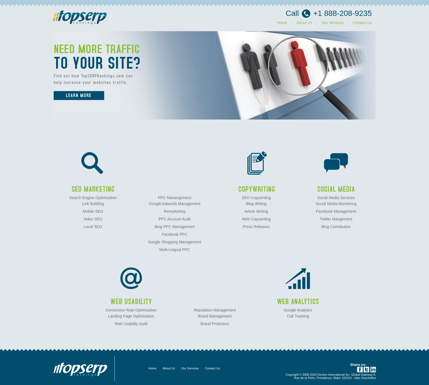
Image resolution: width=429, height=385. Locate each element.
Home (282, 23)
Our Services (332, 23)
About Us (304, 23)
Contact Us (362, 23)
